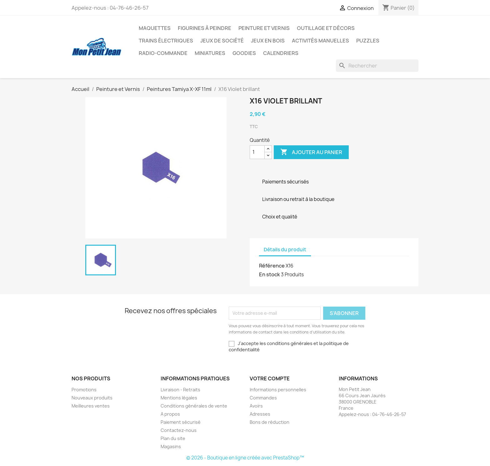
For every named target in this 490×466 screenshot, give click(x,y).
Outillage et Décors (326, 28)
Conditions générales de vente (194, 406)
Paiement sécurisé (181, 422)
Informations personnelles (278, 390)
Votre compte (270, 378)
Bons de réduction (269, 422)
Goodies (244, 53)
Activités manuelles (320, 40)
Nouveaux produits (92, 398)
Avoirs (256, 406)
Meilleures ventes (91, 406)
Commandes (263, 398)
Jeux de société (222, 40)
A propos (170, 414)
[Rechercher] (377, 65)
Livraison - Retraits (180, 390)
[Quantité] (257, 152)
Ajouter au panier (311, 152)
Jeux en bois (268, 40)
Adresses (260, 414)
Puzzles (367, 40)
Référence (272, 266)
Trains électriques (166, 40)
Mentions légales (179, 398)
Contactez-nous (179, 430)
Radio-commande (163, 53)
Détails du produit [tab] (285, 249)
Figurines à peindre (204, 28)
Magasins (171, 446)
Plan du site (173, 438)
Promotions (84, 390)
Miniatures (210, 53)
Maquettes (155, 28)
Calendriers (280, 53)
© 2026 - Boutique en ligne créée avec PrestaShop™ (245, 457)
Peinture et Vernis (264, 28)
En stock (269, 274)
